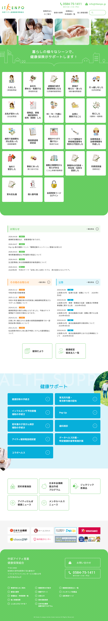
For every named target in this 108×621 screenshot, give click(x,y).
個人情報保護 (82, 12)
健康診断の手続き (44, 588)
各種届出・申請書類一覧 (20, 596)
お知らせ (41, 596)
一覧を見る (90, 229)
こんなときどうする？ (19, 604)
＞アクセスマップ (14, 576)
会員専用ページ (68, 596)
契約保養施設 (43, 600)
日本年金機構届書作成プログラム (45, 605)
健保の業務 (58, 12)
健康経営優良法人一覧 (71, 588)
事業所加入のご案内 (18, 588)
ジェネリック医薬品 (70, 592)
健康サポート (43, 592)
